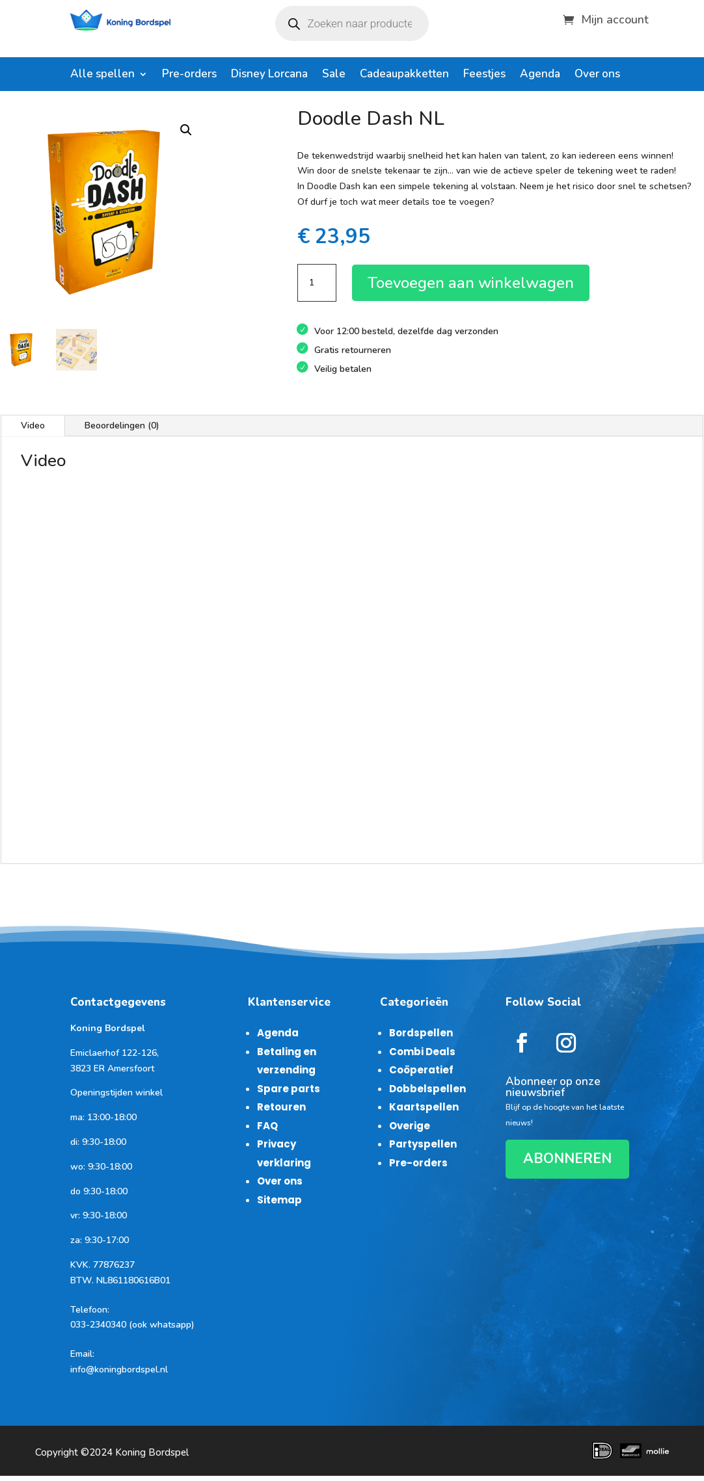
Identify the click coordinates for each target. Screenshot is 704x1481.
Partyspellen (423, 1144)
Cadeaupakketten (404, 75)
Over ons (597, 75)
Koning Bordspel (152, 1452)
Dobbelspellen (427, 1088)
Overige (409, 1126)
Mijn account (615, 18)
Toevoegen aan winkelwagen (471, 282)
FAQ (267, 1126)
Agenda (540, 75)
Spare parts (288, 1088)
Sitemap (279, 1200)
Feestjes (484, 75)
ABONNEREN (567, 1158)
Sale (333, 75)
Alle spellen (102, 75)
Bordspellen (421, 1033)
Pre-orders (189, 75)
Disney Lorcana (269, 75)
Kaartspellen (424, 1107)
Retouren (281, 1107)
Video (33, 425)
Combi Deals (422, 1051)
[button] (186, 130)
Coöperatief (421, 1070)
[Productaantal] (316, 283)
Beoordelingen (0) (122, 425)
